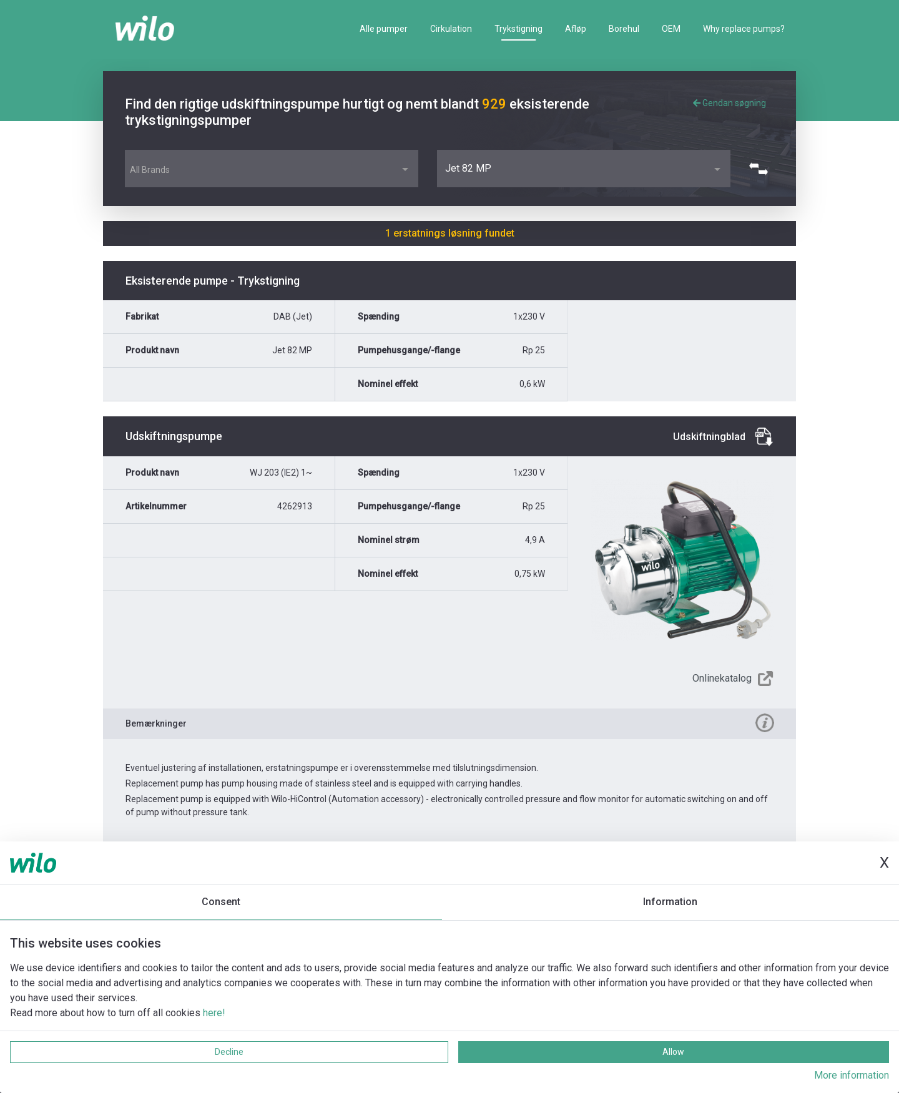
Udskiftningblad (709, 437)
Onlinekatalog (722, 678)
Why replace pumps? (744, 29)
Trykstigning (518, 29)
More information (851, 1075)
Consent (221, 902)
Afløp (575, 29)
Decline (229, 1052)
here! (214, 1013)
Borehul (624, 29)
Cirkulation (451, 29)
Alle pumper (384, 29)
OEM (671, 29)
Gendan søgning (729, 103)
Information (670, 902)
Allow (673, 1052)
